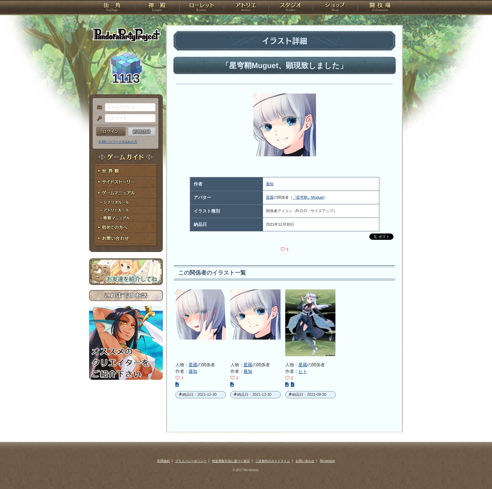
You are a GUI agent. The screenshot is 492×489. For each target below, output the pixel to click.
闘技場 (380, 8)
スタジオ (290, 8)
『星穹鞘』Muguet (308, 197)
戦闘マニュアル (126, 218)
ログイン (111, 131)
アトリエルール (126, 210)
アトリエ (246, 8)
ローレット (201, 8)
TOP (112, 8)
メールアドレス (98, 107)
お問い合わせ (126, 238)
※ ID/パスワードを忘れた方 (118, 141)
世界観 (126, 171)
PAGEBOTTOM (476, 472)
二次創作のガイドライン (272, 461)
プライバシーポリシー (190, 461)
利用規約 (163, 461)
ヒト (302, 371)
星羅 (270, 197)
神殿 (157, 8)
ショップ (335, 8)
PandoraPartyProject (126, 34)
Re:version (327, 461)
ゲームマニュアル (126, 193)
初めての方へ (126, 227)
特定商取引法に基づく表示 (231, 461)
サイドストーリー (126, 182)
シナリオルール (126, 203)
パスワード (98, 118)
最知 (270, 184)
